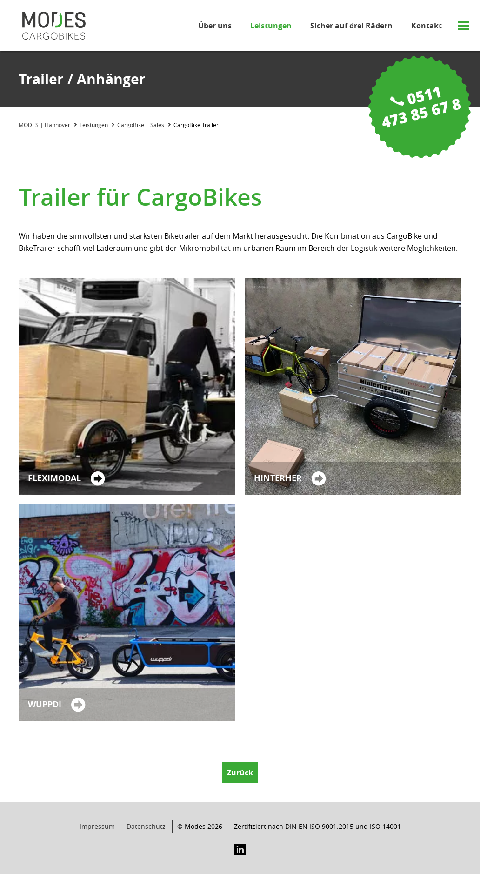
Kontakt (426, 25)
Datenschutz (146, 826)
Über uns (215, 25)
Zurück (240, 772)
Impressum (97, 826)
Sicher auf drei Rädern (351, 25)
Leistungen (271, 25)
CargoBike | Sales (140, 124)
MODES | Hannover (44, 124)
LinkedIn (240, 849)
